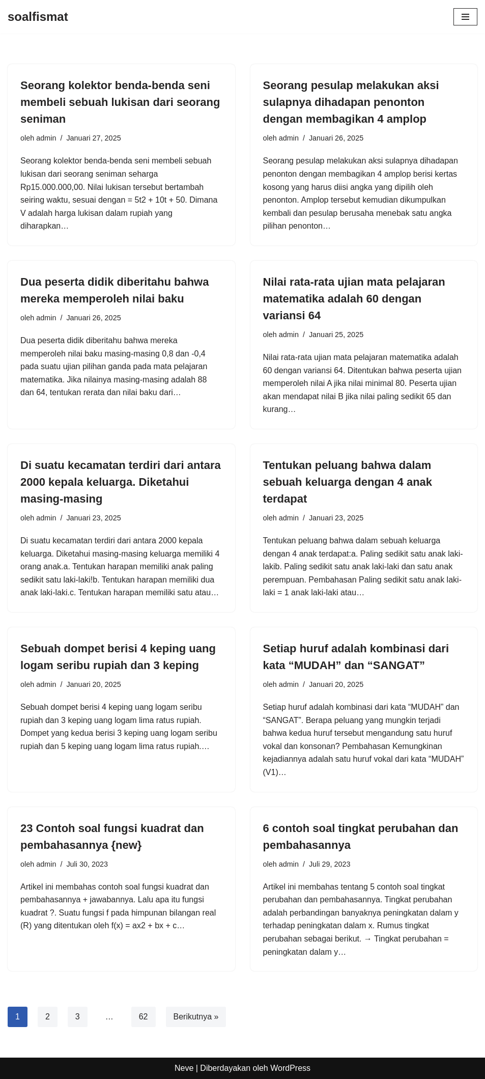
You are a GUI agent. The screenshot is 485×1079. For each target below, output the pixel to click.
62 (143, 1016)
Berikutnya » (196, 1016)
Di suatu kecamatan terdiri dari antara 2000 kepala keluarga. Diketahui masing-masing (120, 482)
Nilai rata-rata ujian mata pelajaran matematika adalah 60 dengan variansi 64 (354, 298)
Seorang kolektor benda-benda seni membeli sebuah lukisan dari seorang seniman (120, 102)
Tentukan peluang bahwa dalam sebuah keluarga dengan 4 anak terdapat (348, 482)
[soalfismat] (38, 16)
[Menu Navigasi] (465, 16)
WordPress (290, 1068)
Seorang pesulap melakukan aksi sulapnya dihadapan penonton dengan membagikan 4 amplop (351, 102)
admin (46, 138)
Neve (184, 1068)
